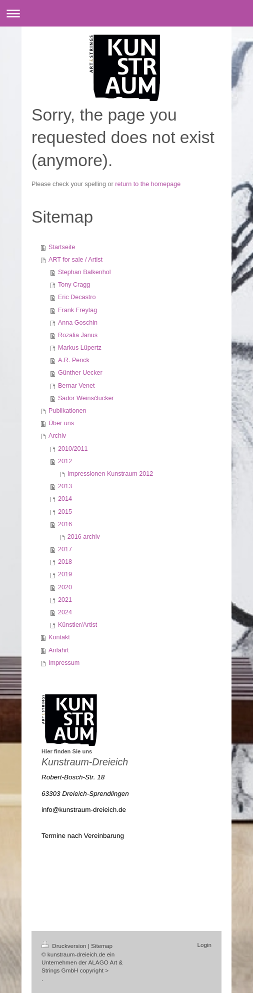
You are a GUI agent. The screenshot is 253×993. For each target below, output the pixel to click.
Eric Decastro (77, 297)
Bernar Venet (76, 385)
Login (204, 944)
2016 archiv (84, 536)
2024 (65, 612)
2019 (65, 574)
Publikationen (67, 410)
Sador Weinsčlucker (86, 398)
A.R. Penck (74, 360)
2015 (65, 511)
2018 (65, 561)
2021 (65, 599)
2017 (65, 549)
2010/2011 (73, 448)
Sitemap (101, 945)
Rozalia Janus (78, 335)
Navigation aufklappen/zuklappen (126, 13)
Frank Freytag (77, 310)
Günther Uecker (80, 372)
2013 (65, 486)
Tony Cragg (74, 284)
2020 (65, 587)
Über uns (61, 423)
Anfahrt (58, 650)
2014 (65, 498)
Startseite (61, 247)
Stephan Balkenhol (84, 272)
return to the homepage (147, 184)
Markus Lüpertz (80, 347)
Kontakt (59, 637)
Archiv (57, 435)
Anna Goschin (78, 322)
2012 (65, 461)
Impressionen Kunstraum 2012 (111, 473)
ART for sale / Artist (75, 259)
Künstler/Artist (77, 624)
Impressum (64, 662)
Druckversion (65, 945)
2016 (65, 524)
